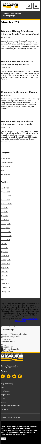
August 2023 (5, 268)
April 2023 (4, 280)
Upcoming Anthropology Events (19, 92)
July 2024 (4, 244)
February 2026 (5, 192)
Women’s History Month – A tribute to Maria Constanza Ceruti (20, 32)
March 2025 (5, 220)
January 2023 (5, 292)
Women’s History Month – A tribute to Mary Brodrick (17, 63)
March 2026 (5, 188)
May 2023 (4, 276)
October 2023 (5, 264)
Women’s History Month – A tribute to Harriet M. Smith (17, 123)
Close (3, 438)
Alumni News (5, 158)
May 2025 (4, 212)
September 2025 (6, 204)
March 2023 (5, 284)
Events (3, 402)
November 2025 (6, 196)
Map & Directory (7, 383)
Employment (5, 394)
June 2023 (4, 272)
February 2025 (5, 224)
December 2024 (6, 232)
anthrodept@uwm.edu (11, 349)
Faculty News (5, 166)
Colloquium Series (7, 162)
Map (4, 345)
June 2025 (4, 208)
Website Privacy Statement (10, 418)
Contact (5, 371)
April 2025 (4, 216)
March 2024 (5, 256)
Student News (5, 174)
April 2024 (4, 252)
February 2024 (5, 260)
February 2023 (5, 288)
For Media (4, 409)
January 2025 (5, 228)
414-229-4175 (8, 347)
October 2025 (5, 200)
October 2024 (5, 240)
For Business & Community (11, 405)
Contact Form (8, 351)
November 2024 (6, 236)
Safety (3, 387)
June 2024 (4, 248)
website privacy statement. (17, 434)
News (3, 170)
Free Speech (5, 391)
